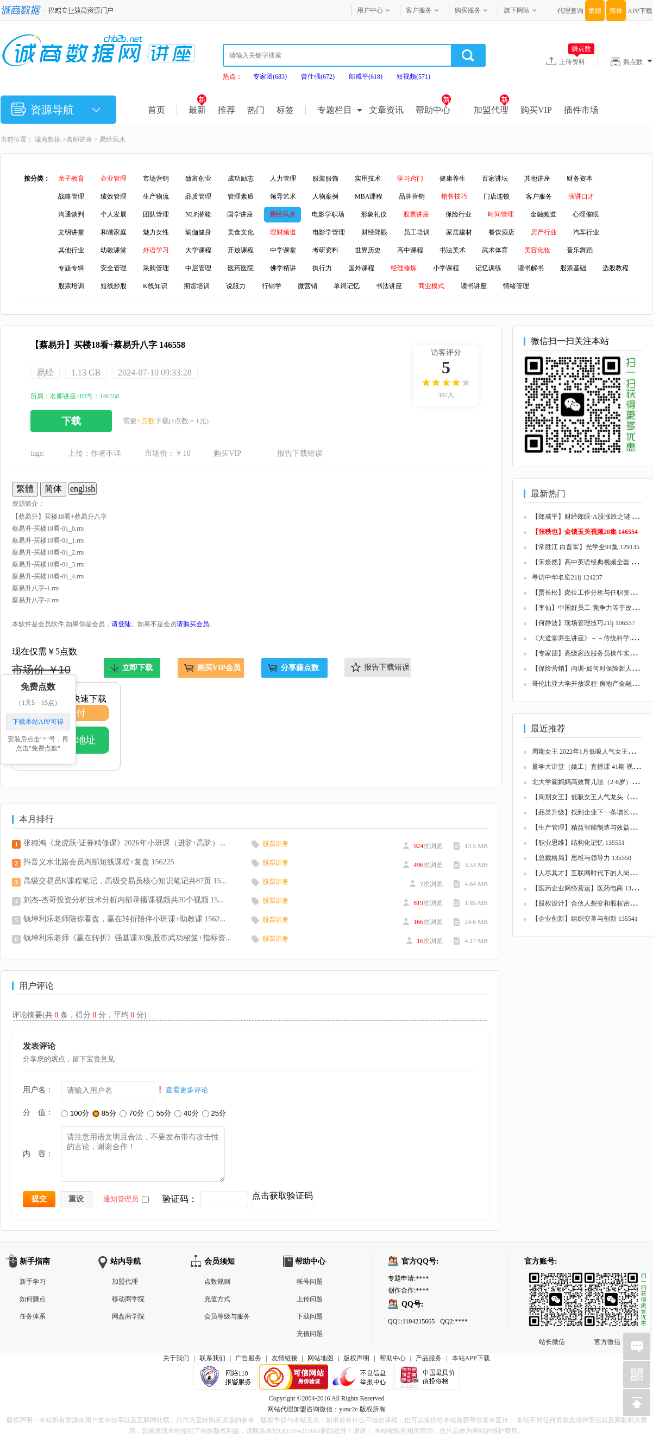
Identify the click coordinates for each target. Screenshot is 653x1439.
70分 (131, 1113)
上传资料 (576, 61)
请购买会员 (193, 624)
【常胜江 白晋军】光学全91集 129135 (585, 547)
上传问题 (310, 1299)
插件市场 (581, 109)
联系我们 (212, 1358)
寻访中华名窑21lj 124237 (567, 577)
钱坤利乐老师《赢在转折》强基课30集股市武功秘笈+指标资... (127, 938)
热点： (232, 76)
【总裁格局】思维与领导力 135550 (581, 858)
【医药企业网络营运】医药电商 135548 (588, 888)
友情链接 (285, 1358)
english (82, 488)
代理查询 (570, 11)
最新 (197, 109)
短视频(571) (413, 76)
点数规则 (217, 1281)
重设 (76, 1198)
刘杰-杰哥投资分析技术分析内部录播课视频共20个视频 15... (123, 900)
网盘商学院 (128, 1316)
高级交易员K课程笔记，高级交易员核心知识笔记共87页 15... (125, 881)
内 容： (38, 1153)
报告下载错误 (300, 453)
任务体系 (33, 1316)
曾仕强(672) (318, 76)
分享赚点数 (300, 668)
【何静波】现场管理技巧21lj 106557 (583, 623)
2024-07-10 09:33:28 (155, 372)
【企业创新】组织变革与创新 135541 (585, 918)
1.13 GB (86, 372)
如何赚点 (33, 1299)
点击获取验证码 (282, 1195)
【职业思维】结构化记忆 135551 (578, 842)
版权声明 (356, 1358)
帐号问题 (310, 1281)
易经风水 (112, 139)
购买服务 (468, 10)
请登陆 (121, 624)
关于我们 (176, 1358)
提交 (39, 1198)
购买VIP (536, 109)
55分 (159, 1113)
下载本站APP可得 (38, 722)
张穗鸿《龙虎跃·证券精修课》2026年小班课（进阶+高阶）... (124, 843)
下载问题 (310, 1316)
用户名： (38, 1089)
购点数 (637, 62)
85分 (104, 1113)
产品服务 (429, 1358)
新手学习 (33, 1281)
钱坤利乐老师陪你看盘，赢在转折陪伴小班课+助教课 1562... (124, 919)
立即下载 (137, 668)
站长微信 (552, 1281)
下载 (71, 421)
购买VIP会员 (219, 668)
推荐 (226, 109)
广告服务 (248, 1358)
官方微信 (607, 1281)
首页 (156, 109)
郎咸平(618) (365, 76)
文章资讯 (386, 109)
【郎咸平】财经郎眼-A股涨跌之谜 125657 (591, 516)
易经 (45, 372)
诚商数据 (48, 139)
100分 (75, 1113)
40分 (186, 1113)
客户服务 (419, 10)
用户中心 (370, 10)
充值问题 (310, 1334)
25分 (214, 1113)
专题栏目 (334, 109)
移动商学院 (128, 1299)
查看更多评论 (187, 1090)
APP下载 (639, 11)
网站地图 (320, 1358)
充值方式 (217, 1299)
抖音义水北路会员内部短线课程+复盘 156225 (98, 862)
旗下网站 (517, 10)
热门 (256, 109)
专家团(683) (270, 76)
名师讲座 (79, 139)
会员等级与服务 (227, 1316)
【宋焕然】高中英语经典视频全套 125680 (591, 562)
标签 (285, 109)
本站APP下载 (471, 1358)
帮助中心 (433, 109)
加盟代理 (491, 109)
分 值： (38, 1112)
